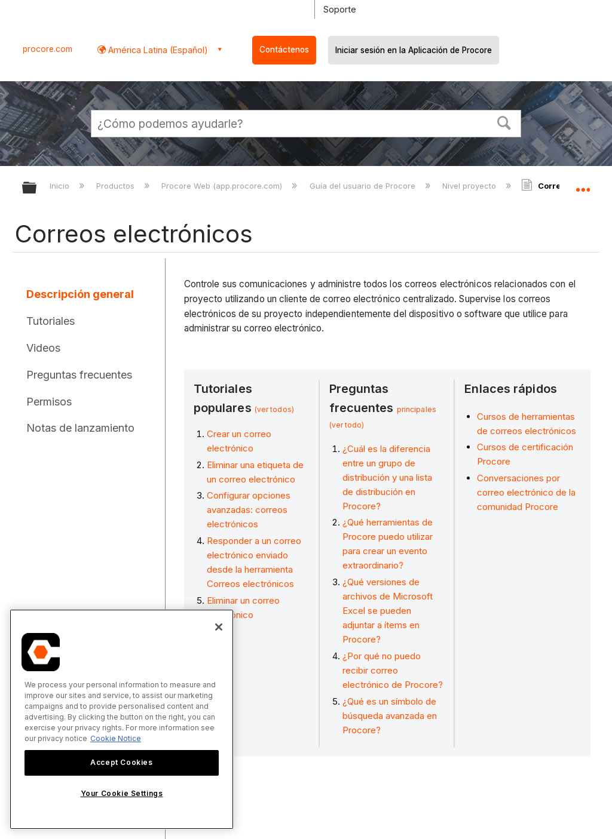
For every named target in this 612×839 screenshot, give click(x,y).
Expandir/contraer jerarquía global (37, 188)
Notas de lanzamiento (80, 428)
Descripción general (80, 294)
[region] (122, 719)
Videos (43, 348)
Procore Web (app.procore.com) (222, 185)
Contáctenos (284, 49)
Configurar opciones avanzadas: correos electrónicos (248, 510)
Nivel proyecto (470, 185)
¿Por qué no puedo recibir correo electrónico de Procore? (392, 670)
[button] (504, 122)
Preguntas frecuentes (79, 374)
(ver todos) (274, 409)
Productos (116, 185)
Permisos (49, 401)
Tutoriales (50, 321)
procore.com (47, 49)
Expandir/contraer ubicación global (583, 184)
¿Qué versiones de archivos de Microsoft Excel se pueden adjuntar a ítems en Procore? (387, 610)
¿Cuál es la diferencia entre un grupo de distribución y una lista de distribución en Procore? (387, 477)
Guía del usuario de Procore (364, 185)
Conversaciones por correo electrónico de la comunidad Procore (526, 492)
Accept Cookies (121, 762)
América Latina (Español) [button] (157, 50)
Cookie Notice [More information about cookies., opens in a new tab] (115, 738)
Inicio (61, 185)
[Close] (219, 627)
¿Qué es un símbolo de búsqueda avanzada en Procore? (389, 716)
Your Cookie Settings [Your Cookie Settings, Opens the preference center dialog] (122, 793)
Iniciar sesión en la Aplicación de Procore (413, 50)
